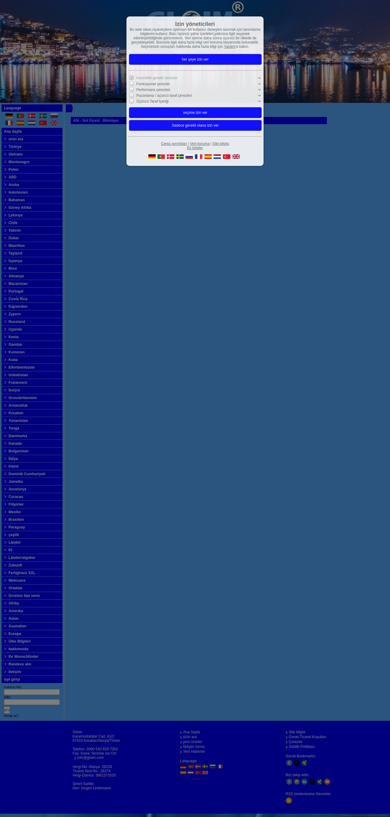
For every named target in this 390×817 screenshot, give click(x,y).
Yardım (230, 46)
